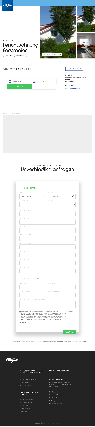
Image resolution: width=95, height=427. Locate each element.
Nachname (52, 283)
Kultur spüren (53, 401)
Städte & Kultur (25, 406)
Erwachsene (24, 201)
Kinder (50, 201)
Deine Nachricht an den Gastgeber (32, 300)
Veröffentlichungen (26, 386)
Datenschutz (70, 312)
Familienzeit (53, 398)
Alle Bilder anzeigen (53, 55)
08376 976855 (69, 85)
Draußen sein (53, 392)
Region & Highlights (26, 400)
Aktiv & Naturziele (26, 403)
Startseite (8, 40)
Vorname (23, 283)
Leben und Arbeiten (55, 404)
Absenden (69, 332)
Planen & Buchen (25, 412)
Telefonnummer (54, 292)
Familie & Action (25, 409)
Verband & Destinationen (28, 380)
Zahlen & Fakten (25, 383)
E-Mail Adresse (25, 292)
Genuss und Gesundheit (56, 395)
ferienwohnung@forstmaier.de (73, 88)
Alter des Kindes (25, 210)
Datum (21, 192)
